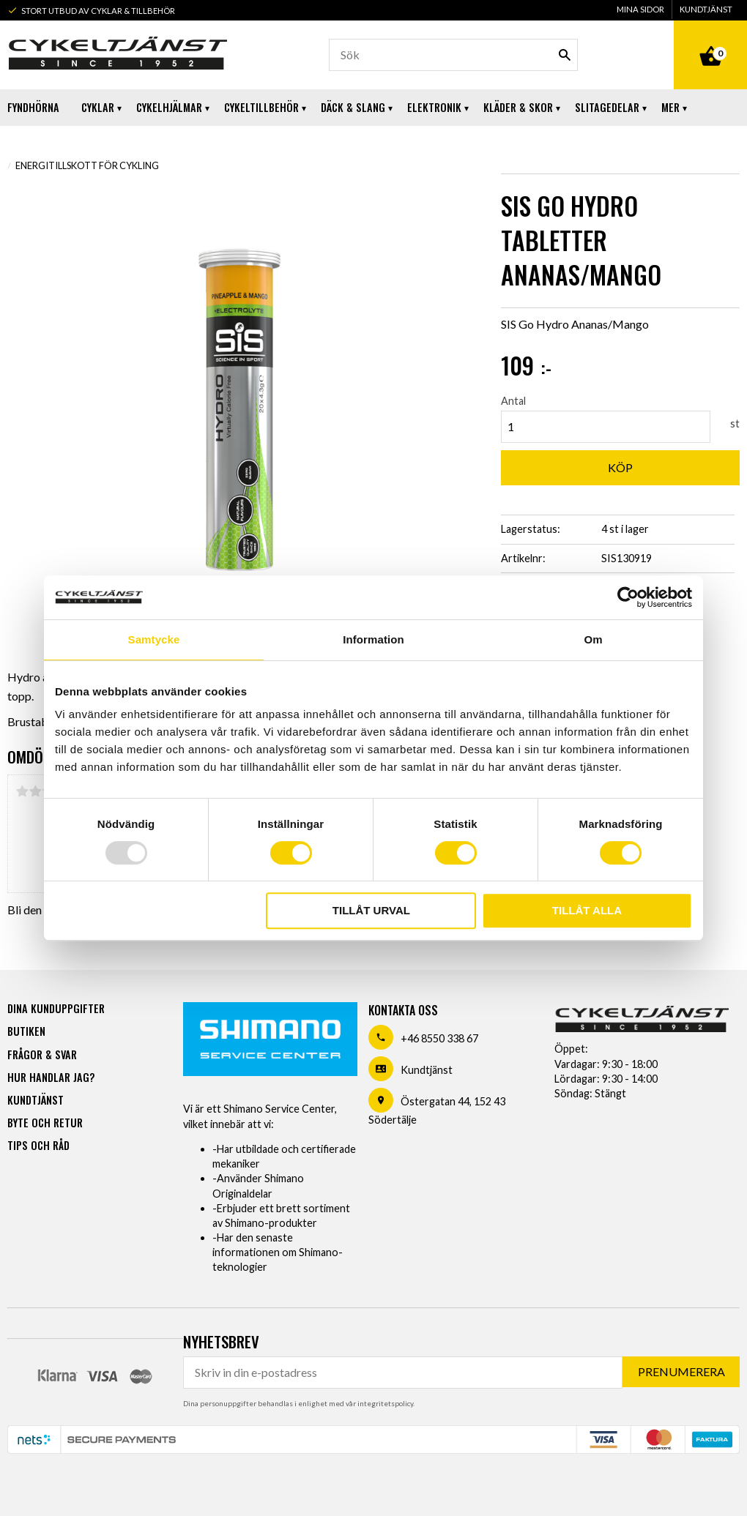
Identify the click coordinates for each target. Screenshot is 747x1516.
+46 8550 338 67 (439, 1038)
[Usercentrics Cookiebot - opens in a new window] (628, 597)
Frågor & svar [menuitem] (42, 1054)
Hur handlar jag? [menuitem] (50, 1077)
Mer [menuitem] (670, 107)
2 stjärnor (35, 791)
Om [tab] (593, 639)
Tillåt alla (587, 910)
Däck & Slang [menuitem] (353, 107)
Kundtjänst (427, 1070)
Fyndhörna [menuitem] (33, 107)
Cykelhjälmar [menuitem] (169, 107)
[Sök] (565, 55)
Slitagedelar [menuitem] (607, 107)
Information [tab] (373, 639)
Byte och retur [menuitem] (45, 1122)
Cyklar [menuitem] (97, 107)
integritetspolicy (385, 1403)
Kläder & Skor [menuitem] (518, 107)
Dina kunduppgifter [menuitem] (56, 1008)
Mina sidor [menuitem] (640, 9)
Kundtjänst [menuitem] (706, 9)
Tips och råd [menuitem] (38, 1145)
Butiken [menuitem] (26, 1031)
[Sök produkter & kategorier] (453, 55)
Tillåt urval (371, 910)
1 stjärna (22, 791)
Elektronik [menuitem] (434, 107)
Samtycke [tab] (154, 639)
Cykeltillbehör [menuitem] (261, 107)
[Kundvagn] (710, 39)
